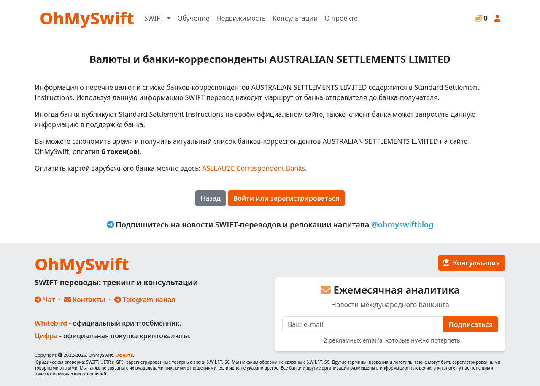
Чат (45, 299)
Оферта (124, 355)
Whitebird (51, 323)
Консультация (471, 262)
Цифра (46, 335)
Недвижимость (241, 18)
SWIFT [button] (154, 18)
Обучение (193, 18)
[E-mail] (363, 324)
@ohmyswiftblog (402, 224)
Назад (210, 198)
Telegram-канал (145, 299)
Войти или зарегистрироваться (286, 198)
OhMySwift (87, 18)
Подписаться (471, 324)
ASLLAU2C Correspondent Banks (253, 168)
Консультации (295, 18)
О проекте (341, 18)
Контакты (84, 299)
